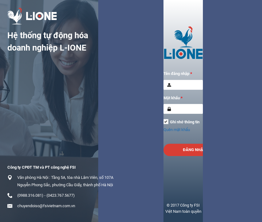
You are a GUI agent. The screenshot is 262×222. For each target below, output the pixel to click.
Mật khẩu (173, 98)
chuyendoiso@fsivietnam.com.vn (46, 206)
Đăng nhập (194, 149)
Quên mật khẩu (176, 129)
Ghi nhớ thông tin (185, 122)
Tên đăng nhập (177, 73)
